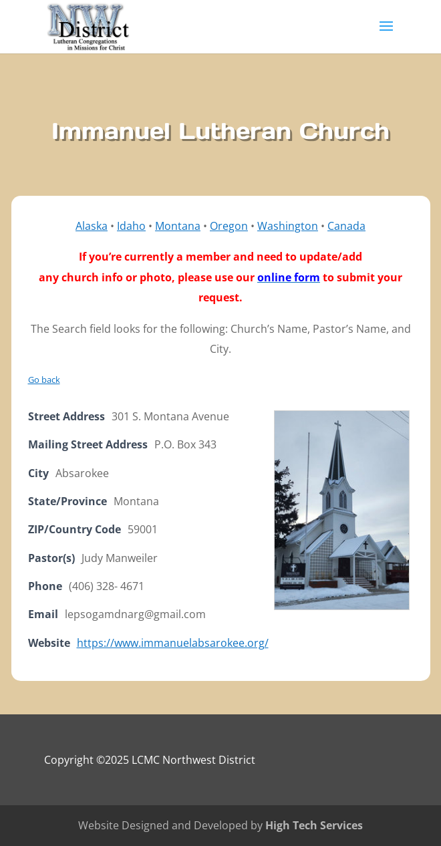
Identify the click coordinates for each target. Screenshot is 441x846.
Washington (287, 226)
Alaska (92, 226)
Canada (346, 226)
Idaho (131, 226)
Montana (177, 226)
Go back (44, 380)
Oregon (229, 226)
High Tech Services (314, 825)
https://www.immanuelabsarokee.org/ (173, 643)
